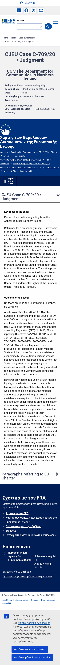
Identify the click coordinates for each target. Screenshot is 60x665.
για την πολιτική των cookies (34, 623)
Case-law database (27, 38)
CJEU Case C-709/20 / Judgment (19, 42)
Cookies (34, 600)
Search (20, 20)
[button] (19, 10)
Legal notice (23, 600)
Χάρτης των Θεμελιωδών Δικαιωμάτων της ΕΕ (20, 152)
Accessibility (7, 603)
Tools (13, 38)
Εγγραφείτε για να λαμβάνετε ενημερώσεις (31, 535)
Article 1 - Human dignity (14, 156)
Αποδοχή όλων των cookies (29, 649)
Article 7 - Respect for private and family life (31, 164)
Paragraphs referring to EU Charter (25, 476)
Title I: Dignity (51, 152)
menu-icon (55, 21)
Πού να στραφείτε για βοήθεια (23, 526)
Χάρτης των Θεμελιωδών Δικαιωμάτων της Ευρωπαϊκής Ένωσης (31, 520)
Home (5, 38)
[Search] (29, 26)
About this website (10, 600)
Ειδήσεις (11, 530)
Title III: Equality (52, 167)
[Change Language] (30, 3)
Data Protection (48, 600)
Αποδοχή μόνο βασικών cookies (32, 657)
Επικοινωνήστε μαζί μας (17, 571)
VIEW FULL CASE (10, 181)
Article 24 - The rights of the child (18, 171)
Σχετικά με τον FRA (17, 513)
